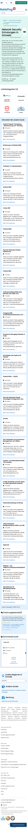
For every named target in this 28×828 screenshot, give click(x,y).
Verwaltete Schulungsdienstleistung (13, 764)
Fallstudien (5, 748)
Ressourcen (5, 737)
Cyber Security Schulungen (15, 20)
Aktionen (4, 732)
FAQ (2, 791)
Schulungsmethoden (8, 735)
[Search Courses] (12, 13)
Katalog (3, 729)
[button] (25, 653)
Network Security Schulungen (10, 25)
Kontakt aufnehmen (18, 825)
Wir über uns (5, 775)
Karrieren (4, 789)
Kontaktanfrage (21, 3)
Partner (3, 781)
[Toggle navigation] (26, 9)
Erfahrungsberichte (8, 786)
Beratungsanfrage (7, 751)
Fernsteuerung (12, 67)
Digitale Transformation (9, 762)
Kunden (3, 783)
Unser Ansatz (5, 746)
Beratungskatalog (7, 754)
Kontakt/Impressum (8, 778)
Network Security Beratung (10, 701)
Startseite (5, 20)
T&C (2, 794)
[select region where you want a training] (14, 680)
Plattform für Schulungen (10, 767)
